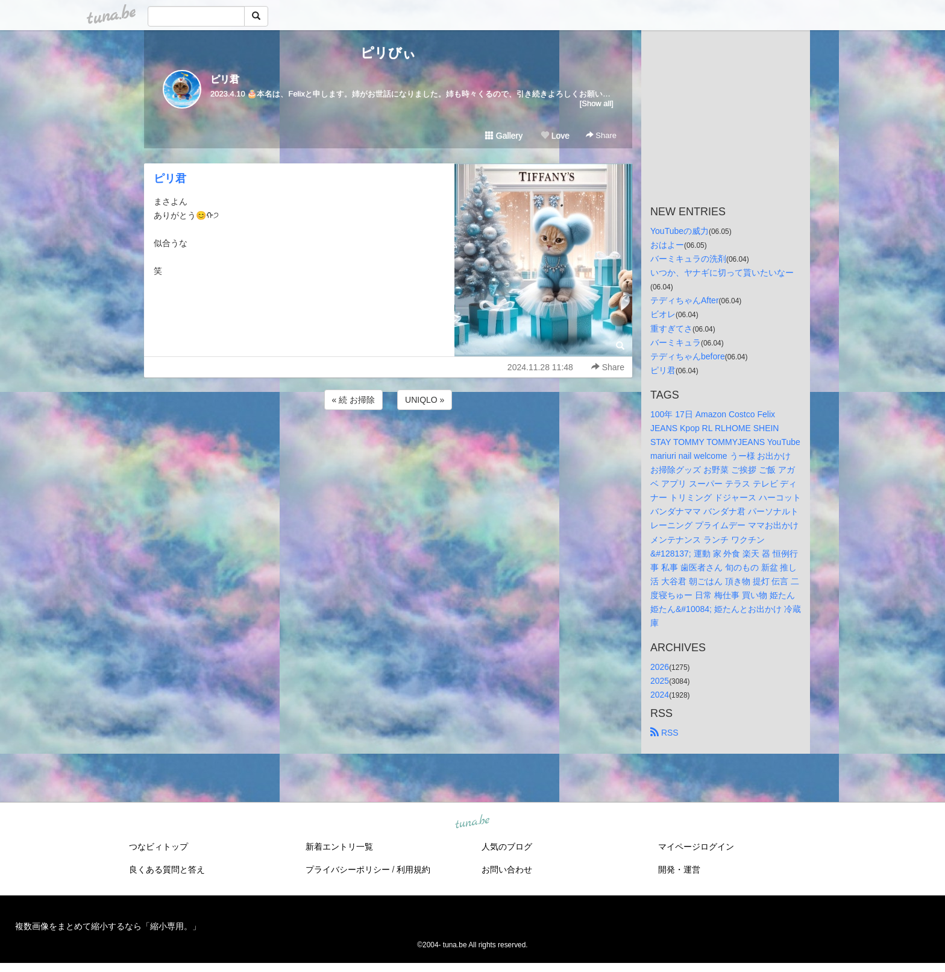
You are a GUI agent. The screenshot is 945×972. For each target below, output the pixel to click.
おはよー (667, 245)
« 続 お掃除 (353, 400)
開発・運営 (679, 869)
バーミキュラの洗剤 (688, 259)
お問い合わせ (507, 869)
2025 (659, 681)
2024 (659, 694)
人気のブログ (507, 846)
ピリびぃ (388, 52)
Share (601, 135)
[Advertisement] (388, 445)
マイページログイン (696, 846)
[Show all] (597, 103)
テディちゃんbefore (687, 356)
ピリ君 (224, 79)
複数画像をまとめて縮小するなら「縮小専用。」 (108, 926)
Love (555, 135)
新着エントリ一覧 (339, 846)
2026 (659, 667)
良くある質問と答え (167, 869)
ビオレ (663, 314)
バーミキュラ (675, 342)
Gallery (504, 135)
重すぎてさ (671, 328)
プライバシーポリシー (348, 869)
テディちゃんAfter (684, 300)
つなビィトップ (158, 846)
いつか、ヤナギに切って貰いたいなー (722, 272)
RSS (664, 732)
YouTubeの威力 (679, 231)
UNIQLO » (424, 400)
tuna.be (472, 822)
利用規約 (413, 869)
